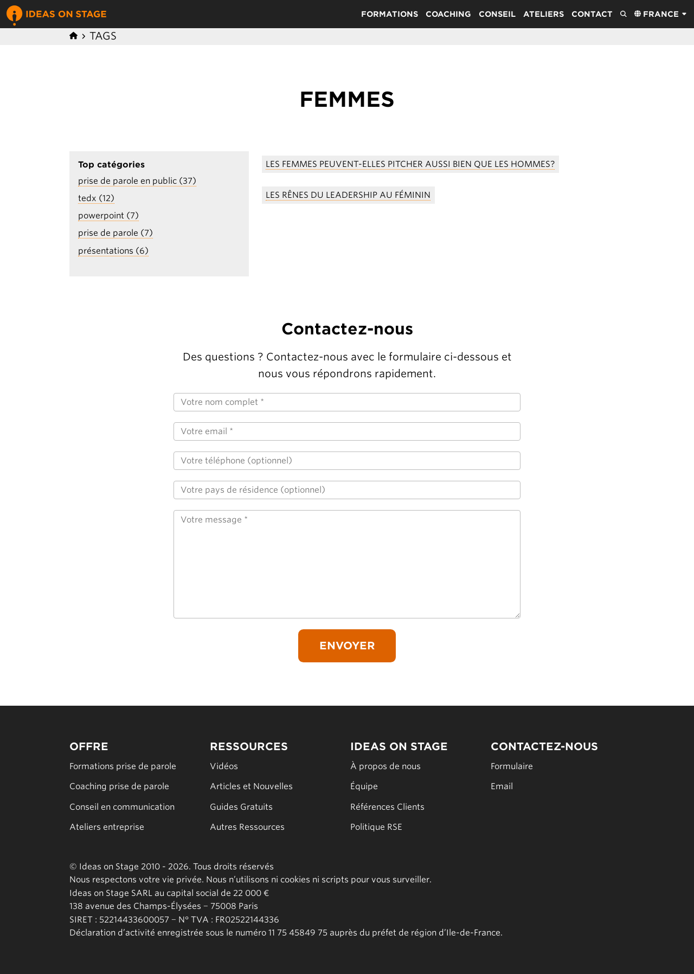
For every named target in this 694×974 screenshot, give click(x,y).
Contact (592, 14)
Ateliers (543, 14)
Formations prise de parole (122, 766)
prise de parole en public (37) (137, 181)
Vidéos (224, 766)
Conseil (497, 14)
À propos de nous (385, 766)
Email (502, 786)
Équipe (364, 786)
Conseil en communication (122, 807)
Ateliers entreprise (106, 827)
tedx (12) (96, 198)
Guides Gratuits (241, 807)
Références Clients (387, 807)
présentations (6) (113, 251)
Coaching (448, 14)
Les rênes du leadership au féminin (348, 195)
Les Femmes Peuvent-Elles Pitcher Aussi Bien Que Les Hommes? (410, 164)
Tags (103, 36)
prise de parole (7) (115, 233)
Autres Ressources (247, 827)
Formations (389, 14)
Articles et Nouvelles (251, 786)
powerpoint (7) (108, 215)
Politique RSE (376, 827)
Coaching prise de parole (119, 786)
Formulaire (512, 766)
